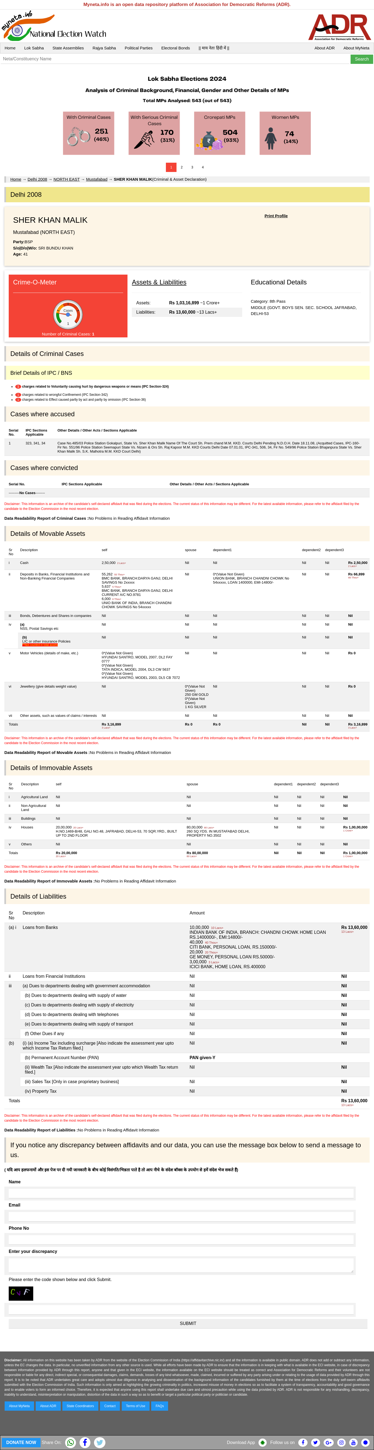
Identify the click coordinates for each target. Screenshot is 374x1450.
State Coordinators (80, 1406)
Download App (241, 1442)
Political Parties (139, 48)
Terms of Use (135, 1406)
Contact (109, 1406)
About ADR (325, 48)
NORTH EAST (66, 179)
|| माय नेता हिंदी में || (214, 48)
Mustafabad (96, 179)
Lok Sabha (34, 48)
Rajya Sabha (104, 48)
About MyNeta (356, 48)
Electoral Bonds (175, 48)
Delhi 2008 (37, 179)
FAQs (160, 1406)
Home (10, 48)
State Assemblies (68, 48)
